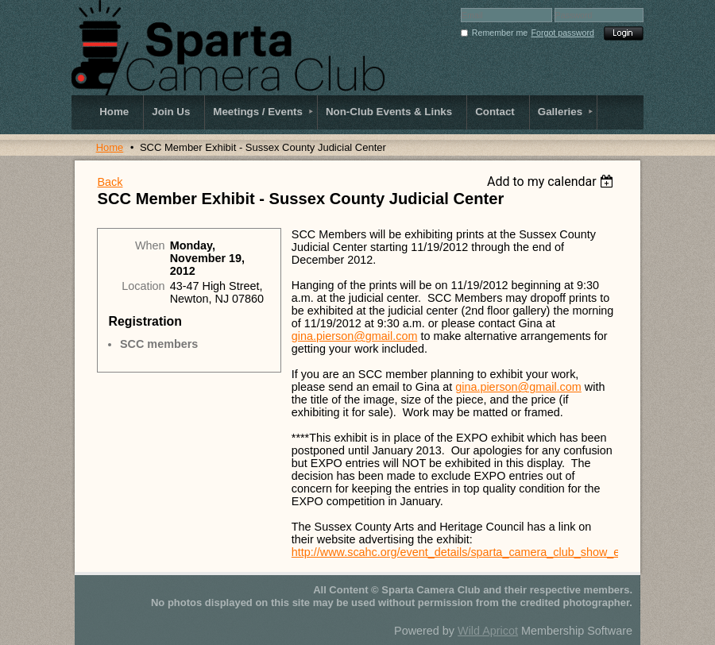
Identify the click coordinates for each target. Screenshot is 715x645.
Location (143, 286)
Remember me (500, 32)
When (150, 245)
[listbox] (552, 181)
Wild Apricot (488, 630)
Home (110, 147)
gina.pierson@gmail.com (355, 336)
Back (109, 182)
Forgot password (562, 32)
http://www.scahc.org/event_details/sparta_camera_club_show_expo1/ (470, 552)
